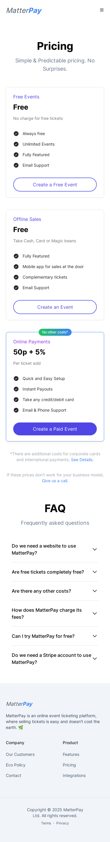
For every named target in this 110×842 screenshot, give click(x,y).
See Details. (82, 459)
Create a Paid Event (55, 429)
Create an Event (55, 307)
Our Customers (20, 754)
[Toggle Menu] (101, 10)
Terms (46, 823)
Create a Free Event (55, 185)
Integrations (74, 775)
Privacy (62, 823)
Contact (13, 775)
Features (71, 754)
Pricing (69, 764)
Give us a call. (55, 480)
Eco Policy (16, 764)
